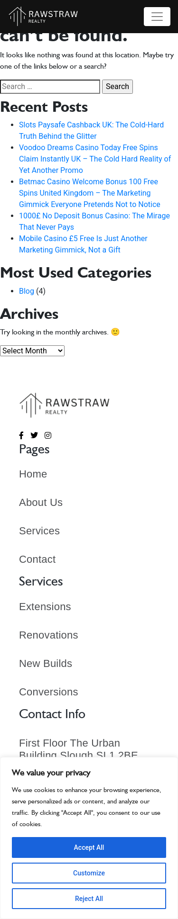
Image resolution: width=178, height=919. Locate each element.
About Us (41, 502)
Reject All (89, 898)
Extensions (45, 607)
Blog (26, 291)
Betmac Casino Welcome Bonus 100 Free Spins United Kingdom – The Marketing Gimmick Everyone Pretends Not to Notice (89, 193)
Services (39, 531)
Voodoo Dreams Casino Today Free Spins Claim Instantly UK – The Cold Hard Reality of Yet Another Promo (95, 159)
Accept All (89, 847)
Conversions (48, 692)
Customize (89, 873)
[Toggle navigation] (157, 16)
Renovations (48, 635)
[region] (89, 838)
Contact (37, 559)
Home (33, 474)
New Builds (45, 663)
